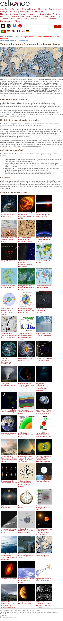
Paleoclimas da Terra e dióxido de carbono (9, 285)
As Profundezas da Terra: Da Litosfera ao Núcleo (26, 410)
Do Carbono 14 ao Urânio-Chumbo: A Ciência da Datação (26, 238)
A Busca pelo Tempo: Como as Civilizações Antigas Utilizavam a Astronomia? (26, 458)
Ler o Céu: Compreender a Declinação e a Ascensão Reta (9, 360)
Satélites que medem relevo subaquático (44, 554)
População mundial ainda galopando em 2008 (44, 506)
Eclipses (13, 11)
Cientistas (42, 9)
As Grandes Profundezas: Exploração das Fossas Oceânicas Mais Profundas (44, 386)
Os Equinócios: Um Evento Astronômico (26, 601)
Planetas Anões (49, 16)
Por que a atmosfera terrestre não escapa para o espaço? (9, 213)
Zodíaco (52, 18)
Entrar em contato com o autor (9, 617)
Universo (33, 18)
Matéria (15, 16)
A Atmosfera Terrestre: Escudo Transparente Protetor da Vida (44, 213)
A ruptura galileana (44, 480)
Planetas (36, 16)
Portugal (9, 37)
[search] (38, 26)
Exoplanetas (45, 14)
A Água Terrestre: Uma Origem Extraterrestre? (44, 333)
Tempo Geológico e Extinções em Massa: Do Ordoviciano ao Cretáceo (26, 335)
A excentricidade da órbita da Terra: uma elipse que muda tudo (44, 433)
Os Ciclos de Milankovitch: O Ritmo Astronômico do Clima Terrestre (44, 603)
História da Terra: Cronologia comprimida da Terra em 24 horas (9, 334)
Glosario (18, 21)
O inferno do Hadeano (9, 578)
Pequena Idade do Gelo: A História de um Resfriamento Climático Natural (9, 458)
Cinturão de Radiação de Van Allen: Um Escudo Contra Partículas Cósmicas (44, 458)
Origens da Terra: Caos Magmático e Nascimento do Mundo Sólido (26, 214)
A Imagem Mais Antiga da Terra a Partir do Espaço (9, 529)
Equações (39, 11)
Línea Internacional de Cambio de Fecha (44, 285)
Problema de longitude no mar (26, 506)
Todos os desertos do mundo (44, 260)
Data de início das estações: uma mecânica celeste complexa (9, 310)
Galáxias (56, 14)
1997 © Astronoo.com (6, 611)
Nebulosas (26, 16)
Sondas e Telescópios (11, 18)
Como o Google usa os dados (9, 614)
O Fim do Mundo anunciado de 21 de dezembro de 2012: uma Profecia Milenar (9, 603)
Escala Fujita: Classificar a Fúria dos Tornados (9, 384)
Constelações (55, 9)
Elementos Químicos (9, 14)
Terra (25, 18)
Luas (2, 16)
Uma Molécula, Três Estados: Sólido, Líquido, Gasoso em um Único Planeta (9, 555)
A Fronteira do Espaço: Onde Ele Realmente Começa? (44, 238)
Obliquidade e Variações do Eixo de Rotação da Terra (26, 529)
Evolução (34, 14)
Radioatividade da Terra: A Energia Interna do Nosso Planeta (26, 384)
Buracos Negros (29, 9)
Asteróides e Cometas (9, 9)
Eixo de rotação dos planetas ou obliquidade (9, 481)
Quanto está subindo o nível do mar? (9, 433)
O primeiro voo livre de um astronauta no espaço (26, 579)
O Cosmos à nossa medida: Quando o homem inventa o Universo (26, 482)
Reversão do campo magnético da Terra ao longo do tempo (26, 309)
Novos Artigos (6, 21)
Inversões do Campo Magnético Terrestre (26, 358)
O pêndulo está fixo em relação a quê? (9, 506)
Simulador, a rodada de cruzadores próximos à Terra (26, 554)
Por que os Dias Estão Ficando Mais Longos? (9, 410)
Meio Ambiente (26, 11)
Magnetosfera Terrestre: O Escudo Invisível (44, 358)
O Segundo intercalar (9, 260)
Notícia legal (3, 615)
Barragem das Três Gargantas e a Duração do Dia (26, 286)
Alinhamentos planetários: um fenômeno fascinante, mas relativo (26, 262)
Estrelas (24, 14)
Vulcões (43, 18)
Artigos (17, 37)
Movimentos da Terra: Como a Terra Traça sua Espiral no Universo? (44, 410)
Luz (8, 16)
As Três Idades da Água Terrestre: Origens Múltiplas (9, 238)
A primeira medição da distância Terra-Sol (44, 578)
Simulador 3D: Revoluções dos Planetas (44, 309)
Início (2, 37)
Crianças (4, 11)
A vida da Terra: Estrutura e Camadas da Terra (26, 433)
